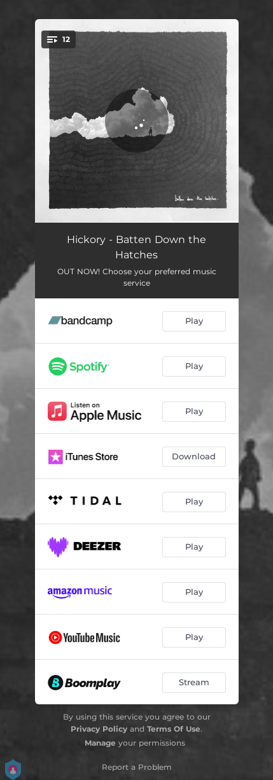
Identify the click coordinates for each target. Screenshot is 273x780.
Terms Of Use (173, 729)
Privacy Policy (99, 729)
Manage (100, 743)
